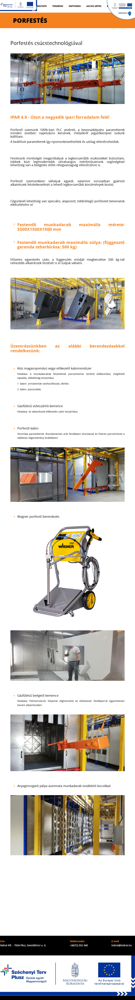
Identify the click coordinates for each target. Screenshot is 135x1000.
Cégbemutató (39, 6)
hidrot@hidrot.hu (121, 945)
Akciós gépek (93, 6)
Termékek (57, 6)
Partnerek (75, 6)
